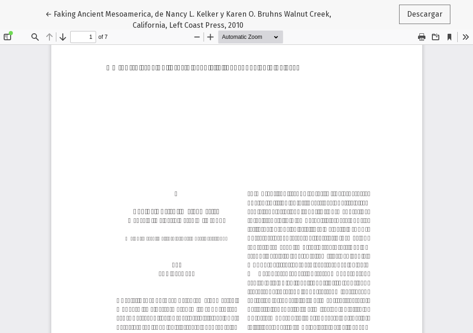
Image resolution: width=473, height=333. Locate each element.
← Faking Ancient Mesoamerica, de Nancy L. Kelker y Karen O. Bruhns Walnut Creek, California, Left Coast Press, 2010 (188, 19)
